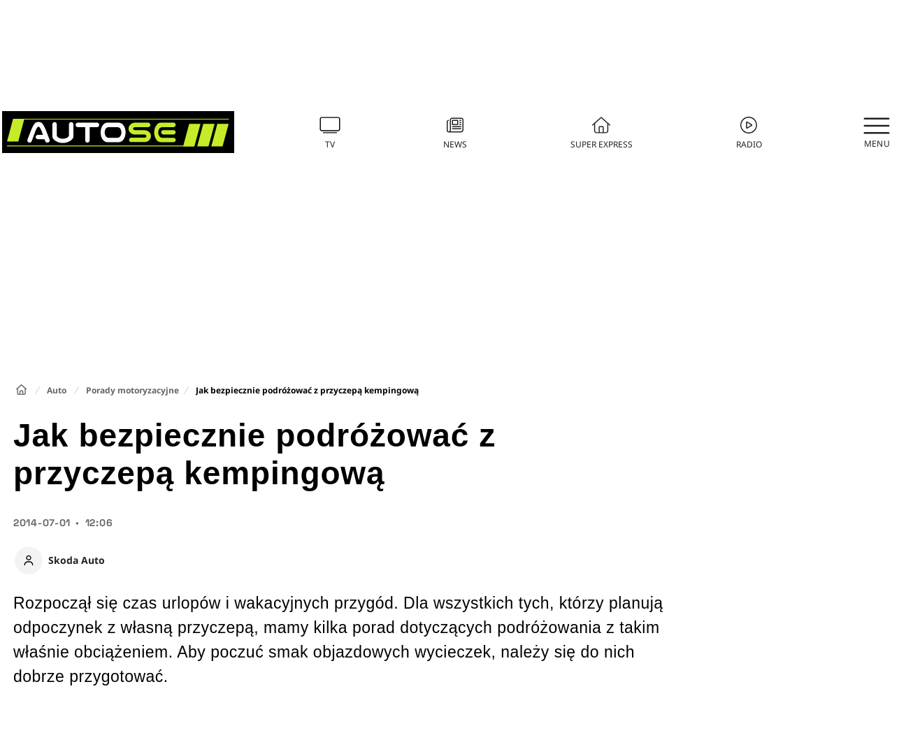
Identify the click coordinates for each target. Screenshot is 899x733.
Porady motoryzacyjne (132, 390)
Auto (56, 390)
